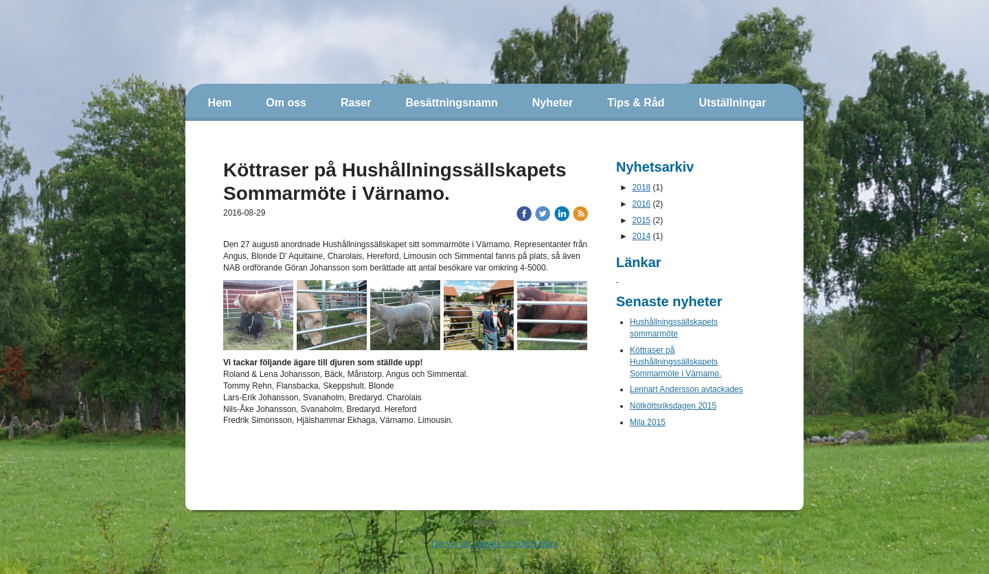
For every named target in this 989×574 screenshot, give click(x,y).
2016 (642, 204)
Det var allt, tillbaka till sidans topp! (494, 544)
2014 (642, 236)
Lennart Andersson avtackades (686, 389)
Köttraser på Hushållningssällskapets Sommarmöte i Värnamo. (675, 361)
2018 (642, 187)
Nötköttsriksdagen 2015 (673, 406)
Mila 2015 (648, 422)
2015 (642, 220)
